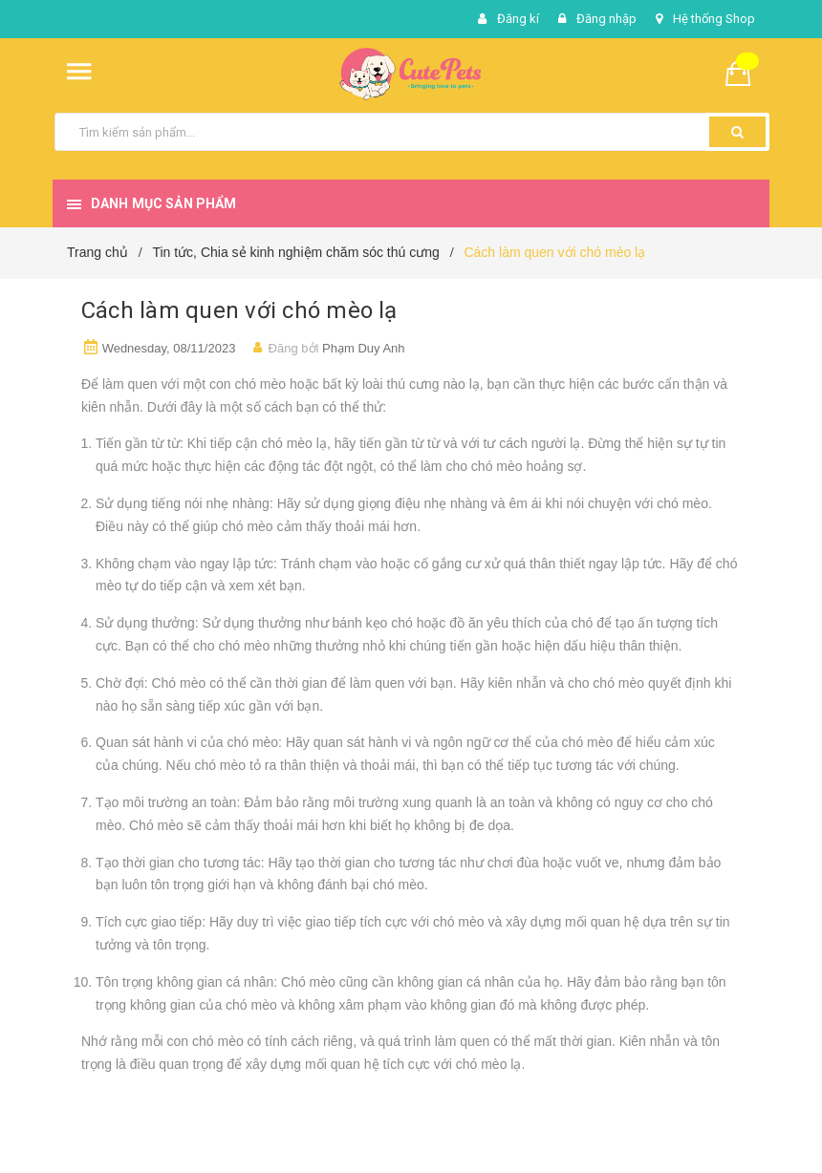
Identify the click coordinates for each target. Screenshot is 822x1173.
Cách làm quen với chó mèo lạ (239, 310)
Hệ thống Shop (714, 18)
